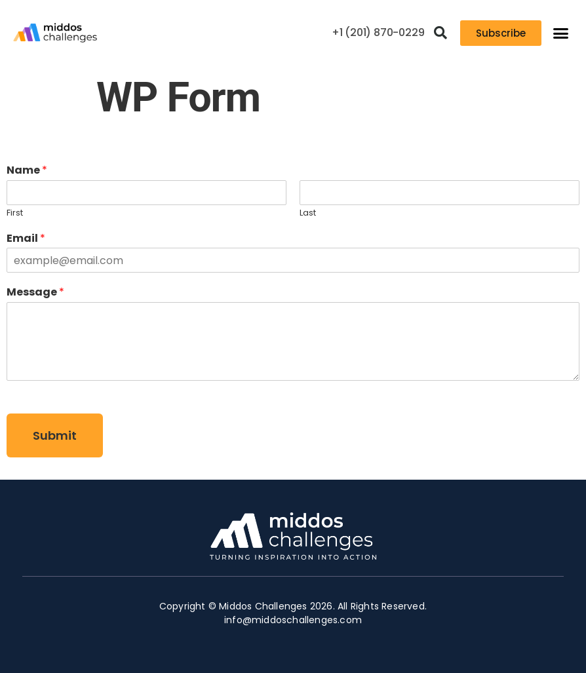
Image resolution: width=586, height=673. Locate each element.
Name (27, 171)
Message (35, 292)
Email (26, 239)
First (15, 213)
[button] (440, 33)
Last (308, 213)
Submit (55, 435)
